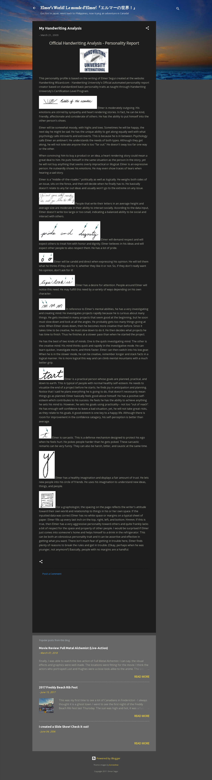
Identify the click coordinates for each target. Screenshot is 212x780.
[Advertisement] (169, 71)
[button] (147, 28)
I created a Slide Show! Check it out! (64, 726)
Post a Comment (51, 573)
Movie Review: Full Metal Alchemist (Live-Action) (73, 648)
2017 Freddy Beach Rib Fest (58, 687)
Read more (141, 676)
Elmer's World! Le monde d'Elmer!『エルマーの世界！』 (88, 7)
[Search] (178, 9)
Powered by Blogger (106, 758)
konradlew (113, 765)
